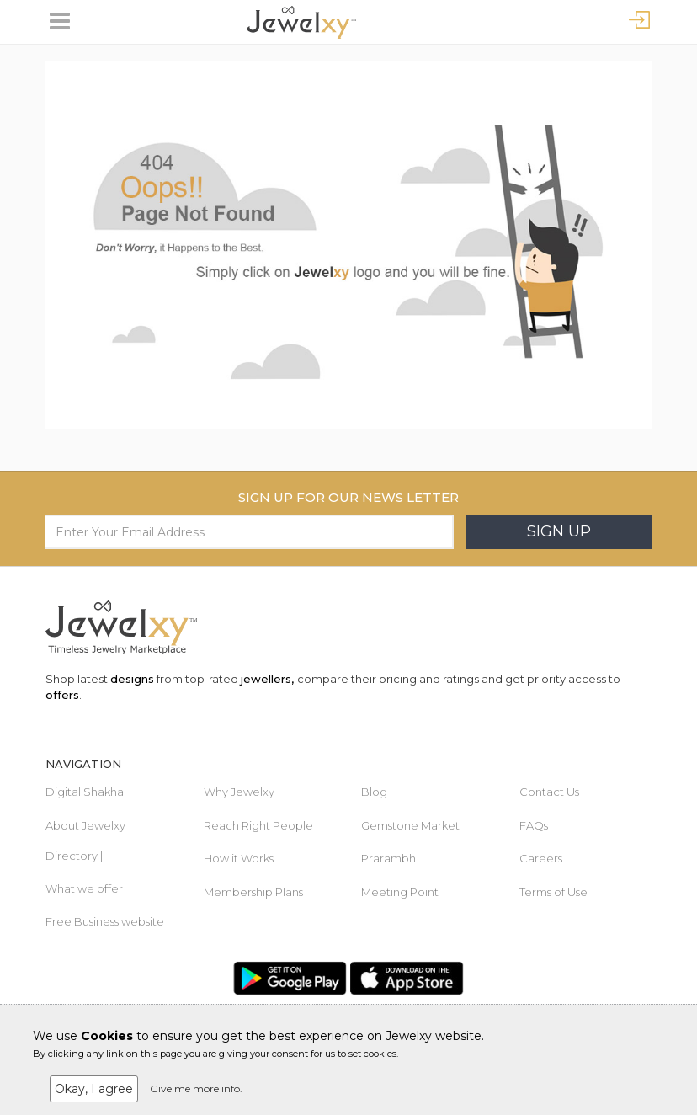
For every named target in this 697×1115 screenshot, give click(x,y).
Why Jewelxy (239, 791)
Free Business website (104, 921)
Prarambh (388, 858)
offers (62, 695)
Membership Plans (253, 892)
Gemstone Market (410, 825)
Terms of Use (553, 892)
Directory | (74, 855)
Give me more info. (196, 1088)
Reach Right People (258, 825)
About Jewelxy (85, 825)
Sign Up (559, 531)
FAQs (533, 825)
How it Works (239, 858)
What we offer (84, 888)
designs (132, 679)
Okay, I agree (94, 1088)
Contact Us (549, 791)
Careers (540, 858)
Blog (374, 791)
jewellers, (267, 679)
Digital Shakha (84, 791)
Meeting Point (400, 892)
